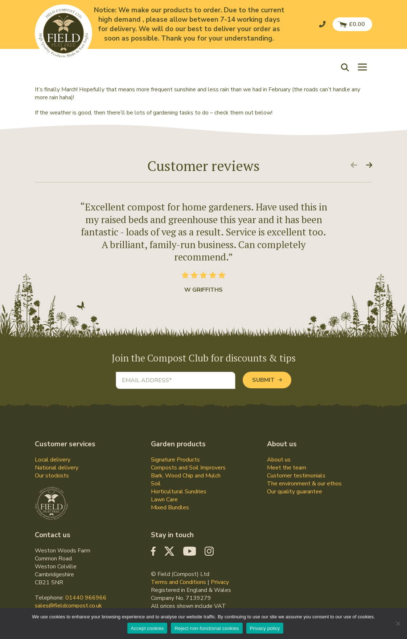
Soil (156, 484)
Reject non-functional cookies (206, 628)
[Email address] (175, 380)
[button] (347, 67)
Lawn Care (164, 500)
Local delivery (52, 460)
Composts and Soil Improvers (188, 468)
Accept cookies (147, 628)
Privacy (220, 582)
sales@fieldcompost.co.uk (68, 606)
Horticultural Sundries (178, 492)
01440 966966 (86, 598)
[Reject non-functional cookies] (398, 623)
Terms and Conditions (178, 582)
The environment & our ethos (304, 484)
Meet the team (286, 468)
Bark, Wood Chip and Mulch (186, 476)
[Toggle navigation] (362, 67)
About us (279, 460)
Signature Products (175, 460)
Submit (267, 380)
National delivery (56, 468)
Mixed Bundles (170, 507)
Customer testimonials (296, 476)
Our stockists (52, 476)
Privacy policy (265, 628)
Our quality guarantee (294, 492)
